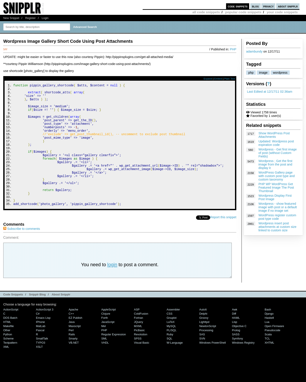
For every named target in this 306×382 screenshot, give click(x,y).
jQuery (138, 344)
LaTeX (171, 344)
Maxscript (75, 349)
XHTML (269, 365)
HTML (7, 344)
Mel (103, 349)
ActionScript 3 (44, 332)
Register (30, 18)
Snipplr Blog (37, 317)
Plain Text (229, 78)
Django (269, 336)
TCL (267, 361)
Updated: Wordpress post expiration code (276, 143)
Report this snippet (223, 240)
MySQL (171, 349)
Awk (234, 332)
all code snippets (206, 12)
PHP (233, 49)
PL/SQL (171, 353)
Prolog (236, 353)
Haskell (269, 340)
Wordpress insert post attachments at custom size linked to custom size (277, 227)
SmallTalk (42, 361)
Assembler (173, 332)
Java (71, 344)
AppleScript (108, 332)
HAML (236, 340)
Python (7, 357)
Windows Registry (243, 365)
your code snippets (282, 12)
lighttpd (204, 344)
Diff (234, 336)
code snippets (238, 6)
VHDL (105, 365)
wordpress (280, 72)
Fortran (138, 340)
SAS (202, 357)
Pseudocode (272, 353)
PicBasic (139, 353)
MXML (138, 349)
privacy (268, 6)
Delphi (203, 336)
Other (6, 353)
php (251, 72)
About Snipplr (61, 317)
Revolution (140, 357)
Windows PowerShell (212, 365)
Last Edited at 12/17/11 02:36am (269, 91)
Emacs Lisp (43, 340)
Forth (104, 340)
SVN (202, 361)
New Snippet (11, 18)
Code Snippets (13, 317)
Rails (72, 357)
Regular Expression (113, 357)
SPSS (138, 361)
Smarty (73, 361)
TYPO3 (40, 365)
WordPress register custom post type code (277, 216)
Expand (208, 78)
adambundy (254, 51)
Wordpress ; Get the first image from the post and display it (275, 164)
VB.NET (74, 365)
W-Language (175, 365)
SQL (169, 361)
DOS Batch (10, 340)
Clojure (105, 336)
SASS (236, 357)
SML (104, 361)
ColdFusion (141, 336)
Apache (73, 332)
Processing (206, 353)
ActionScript (10, 332)
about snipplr (288, 6)
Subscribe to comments (21, 251)
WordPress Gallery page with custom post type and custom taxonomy (277, 176)
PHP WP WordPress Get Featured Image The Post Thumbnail (276, 187)
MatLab (40, 349)
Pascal (40, 353)
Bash (268, 332)
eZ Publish (75, 340)
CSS (169, 336)
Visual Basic (141, 365)
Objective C (239, 349)
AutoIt (203, 332)
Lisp (234, 344)
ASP (137, 332)
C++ (71, 336)
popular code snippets (243, 12)
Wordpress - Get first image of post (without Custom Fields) (278, 153)
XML (6, 369)
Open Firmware (274, 349)
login (112, 287)
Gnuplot (171, 340)
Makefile (8, 349)
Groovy (203, 340)
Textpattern (10, 365)
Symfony (237, 361)
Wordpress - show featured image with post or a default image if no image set (278, 207)
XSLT (39, 369)
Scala (268, 357)
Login (45, 18)
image (263, 72)
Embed (218, 78)
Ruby (170, 357)
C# (38, 336)
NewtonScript (207, 349)
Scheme (8, 361)
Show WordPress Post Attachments (274, 134)
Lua (267, 344)
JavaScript (107, 344)
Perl (71, 353)
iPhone (40, 344)
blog (255, 6)
